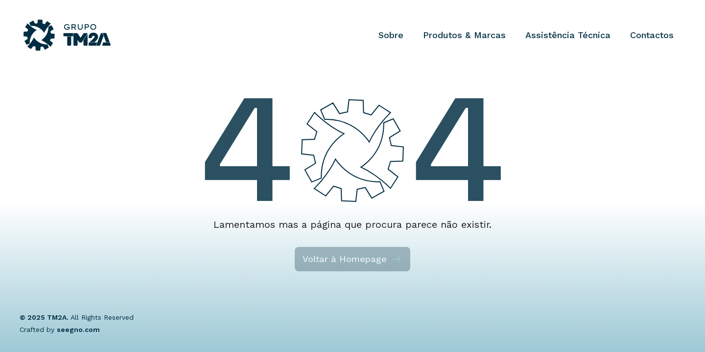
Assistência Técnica (568, 35)
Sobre (390, 35)
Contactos (652, 35)
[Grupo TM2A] (67, 35)
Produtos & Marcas (464, 35)
